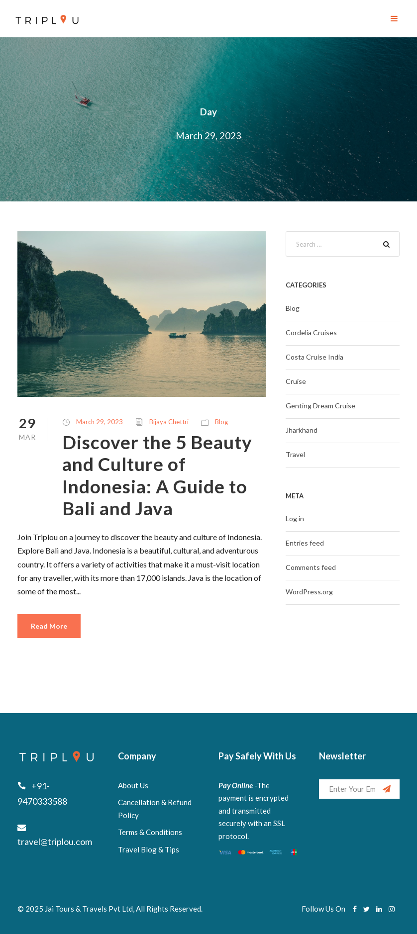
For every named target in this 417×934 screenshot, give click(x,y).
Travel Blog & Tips (148, 849)
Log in (295, 518)
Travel (295, 454)
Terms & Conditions (150, 832)
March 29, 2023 (99, 422)
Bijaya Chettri (169, 422)
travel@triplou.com (54, 841)
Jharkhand (301, 430)
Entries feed (305, 543)
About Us (133, 785)
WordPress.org (309, 591)
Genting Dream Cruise (320, 405)
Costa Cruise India (314, 357)
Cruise (296, 381)
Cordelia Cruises (311, 332)
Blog (221, 422)
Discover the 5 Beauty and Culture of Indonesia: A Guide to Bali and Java (157, 475)
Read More (49, 626)
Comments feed (311, 567)
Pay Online (235, 785)
